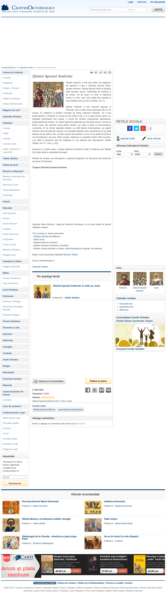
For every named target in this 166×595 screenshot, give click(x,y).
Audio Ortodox (10, 359)
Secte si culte (9, 244)
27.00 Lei (107, 571)
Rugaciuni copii (10, 449)
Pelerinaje (8, 195)
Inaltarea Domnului (114, 501)
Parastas (64, 591)
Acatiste (7, 77)
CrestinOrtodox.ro (8, 67)
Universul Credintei (13, 72)
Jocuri (6, 433)
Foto (43, 591)
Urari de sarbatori (12, 406)
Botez (55, 591)
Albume (128, 321)
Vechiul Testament (12, 278)
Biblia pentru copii (11, 418)
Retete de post (10, 165)
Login (130, 2)
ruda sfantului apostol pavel (70, 409)
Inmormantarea (98, 591)
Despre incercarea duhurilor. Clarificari (65, 558)
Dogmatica (8, 239)
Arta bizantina (9, 213)
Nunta (48, 591)
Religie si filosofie (11, 266)
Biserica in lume (10, 184)
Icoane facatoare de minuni (13, 393)
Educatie (7, 208)
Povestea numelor (12, 379)
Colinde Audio (9, 144)
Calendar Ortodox (40, 267)
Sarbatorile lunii (126, 307)
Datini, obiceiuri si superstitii (11, 150)
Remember (8, 372)
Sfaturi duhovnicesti (12, 104)
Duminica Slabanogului (43, 543)
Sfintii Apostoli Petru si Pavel (133, 588)
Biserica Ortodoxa (11, 249)
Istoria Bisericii (10, 223)
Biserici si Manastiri (13, 171)
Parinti (6, 201)
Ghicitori (7, 428)
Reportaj (7, 385)
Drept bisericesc (11, 234)
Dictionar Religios (11, 315)
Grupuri (149, 321)
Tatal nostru (110, 519)
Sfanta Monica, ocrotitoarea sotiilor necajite (46, 519)
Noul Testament (10, 283)
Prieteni (120, 321)
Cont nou (141, 2)
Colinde (6, 138)
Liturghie (7, 347)
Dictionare (8, 296)
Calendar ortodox (26, 67)
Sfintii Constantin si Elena (88, 588)
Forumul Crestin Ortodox (130, 349)
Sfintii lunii (123, 310)
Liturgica (7, 229)
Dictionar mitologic (12, 301)
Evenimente (138, 321)
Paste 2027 (9, 588)
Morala (6, 218)
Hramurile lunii (125, 304)
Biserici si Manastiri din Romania (14, 178)
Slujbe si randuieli (11, 98)
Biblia (6, 273)
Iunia (156, 280)
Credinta (7, 353)
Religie (6, 366)
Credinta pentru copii (14, 412)
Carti (72, 591)
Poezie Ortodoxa (11, 321)
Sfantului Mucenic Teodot (66, 254)
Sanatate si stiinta (12, 261)
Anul (136, 151)
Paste (5, 133)
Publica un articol (98, 381)
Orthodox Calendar (133, 591)
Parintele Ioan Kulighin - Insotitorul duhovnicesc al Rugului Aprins (114, 558)
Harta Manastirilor (11, 190)
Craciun (6, 128)
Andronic (123, 280)
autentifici (81, 423)
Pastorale (7, 93)
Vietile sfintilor (72, 297)
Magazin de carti (11, 110)
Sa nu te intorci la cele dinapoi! (121, 536)
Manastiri (80, 591)
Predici (38, 588)
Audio (36, 591)
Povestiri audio (10, 438)
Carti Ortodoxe (10, 289)
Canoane (7, 400)
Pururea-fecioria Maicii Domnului (40, 501)
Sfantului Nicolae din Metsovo (46, 236)
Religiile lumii (9, 255)
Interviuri (7, 334)
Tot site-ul (131, 10)
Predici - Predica (11, 88)
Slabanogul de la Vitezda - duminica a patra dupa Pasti (49, 537)
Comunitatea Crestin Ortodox (132, 317)
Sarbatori (7, 123)
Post (87, 591)
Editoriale (8, 340)
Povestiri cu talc (11, 327)
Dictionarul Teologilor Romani (13, 308)
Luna (118, 151)
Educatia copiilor (11, 423)
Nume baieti (118, 591)
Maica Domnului (40, 506)
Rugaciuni (8, 83)
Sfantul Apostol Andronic (44, 409)
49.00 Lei (61, 571)
